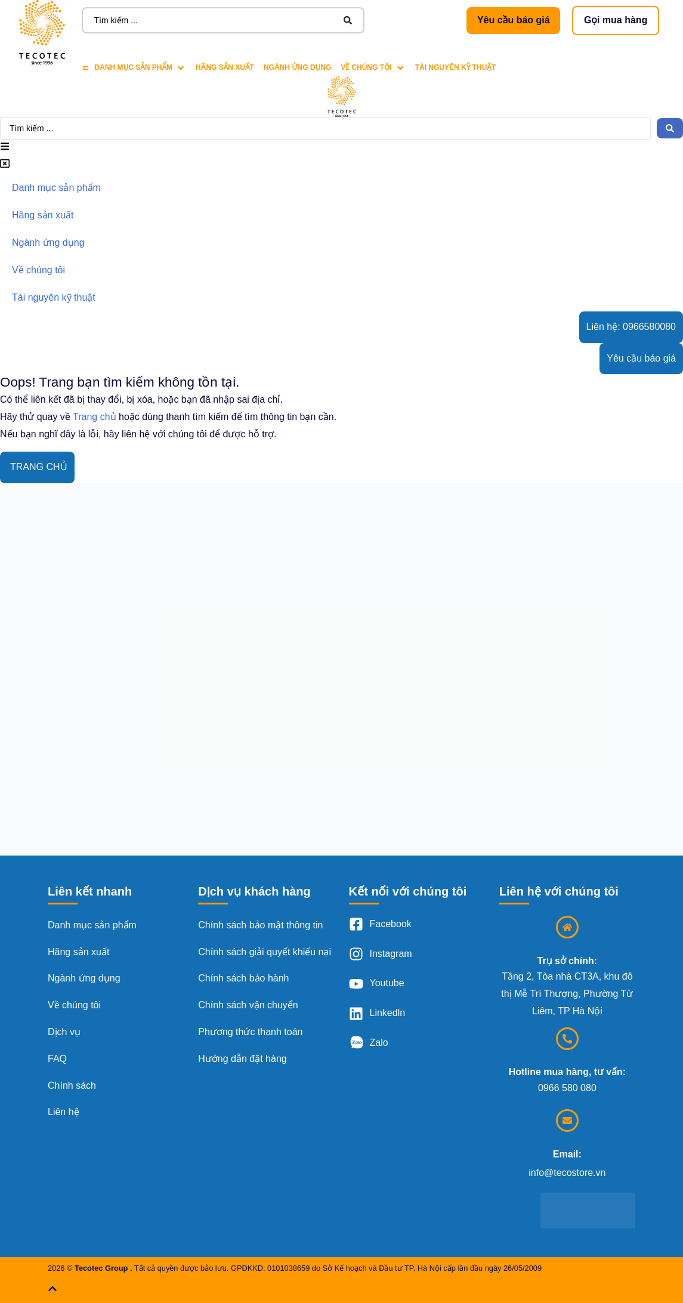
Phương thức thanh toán (250, 1032)
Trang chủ (94, 417)
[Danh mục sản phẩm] (134, 67)
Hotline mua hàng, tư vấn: (567, 1072)
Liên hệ (63, 1112)
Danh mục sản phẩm (92, 925)
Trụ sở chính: (567, 961)
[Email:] (567, 1120)
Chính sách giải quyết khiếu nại (264, 952)
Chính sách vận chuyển (248, 1005)
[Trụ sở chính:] (567, 927)
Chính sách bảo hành (243, 978)
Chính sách (72, 1085)
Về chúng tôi (74, 1005)
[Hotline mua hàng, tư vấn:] (567, 1038)
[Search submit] (348, 20)
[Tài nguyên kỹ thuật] (455, 67)
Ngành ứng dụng (84, 978)
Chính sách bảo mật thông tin (260, 925)
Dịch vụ (64, 1032)
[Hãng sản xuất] (225, 67)
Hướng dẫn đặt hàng (242, 1059)
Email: (567, 1154)
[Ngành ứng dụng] (297, 67)
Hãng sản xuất (78, 952)
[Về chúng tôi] (373, 67)
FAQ (57, 1059)
